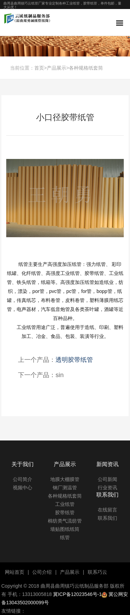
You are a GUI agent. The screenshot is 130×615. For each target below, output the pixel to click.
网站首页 (14, 572)
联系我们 (107, 518)
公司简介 (22, 479)
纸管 (65, 537)
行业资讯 (107, 487)
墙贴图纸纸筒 (64, 529)
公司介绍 (42, 572)
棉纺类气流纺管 (65, 521)
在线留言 (107, 509)
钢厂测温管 (65, 487)
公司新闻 (107, 479)
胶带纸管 (65, 512)
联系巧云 (97, 572)
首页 (39, 68)
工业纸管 (65, 504)
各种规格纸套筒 (86, 68)
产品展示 (56, 68)
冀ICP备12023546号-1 (77, 594)
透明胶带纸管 (74, 359)
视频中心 (22, 487)
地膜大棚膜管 (64, 479)
